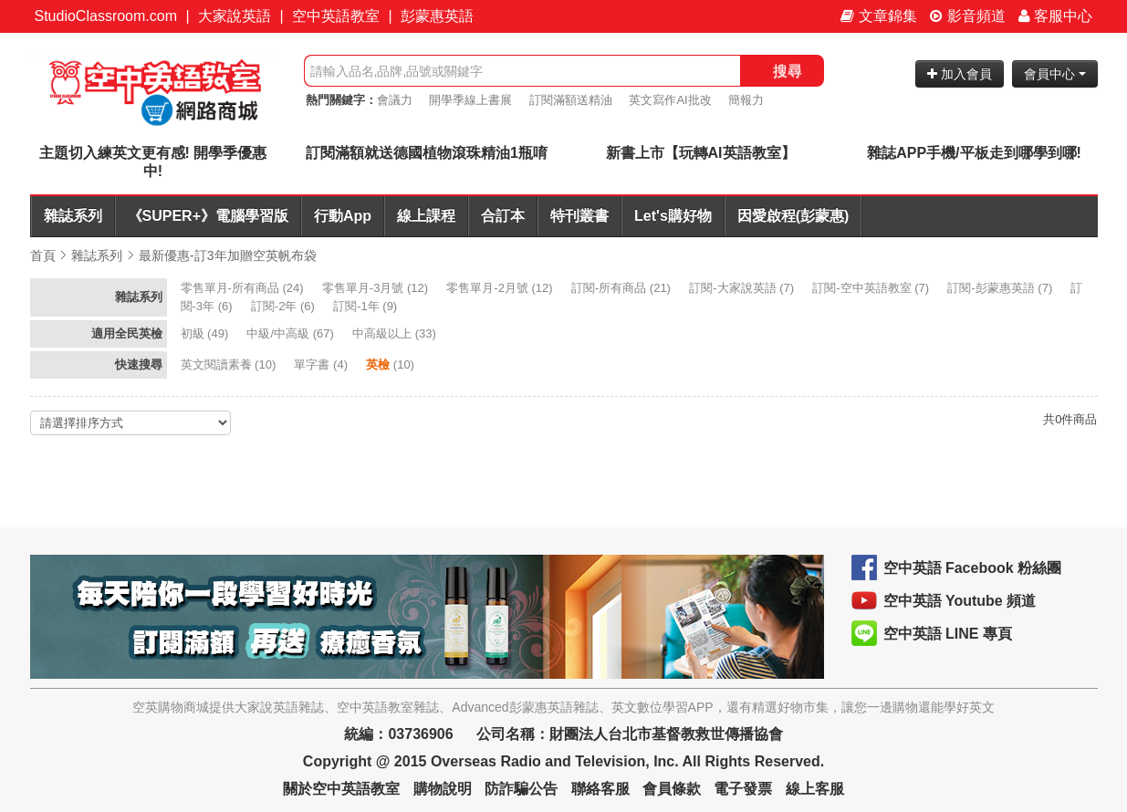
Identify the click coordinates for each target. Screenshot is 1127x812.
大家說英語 (234, 16)
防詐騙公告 (521, 788)
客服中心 (1055, 16)
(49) (206, 333)
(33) (395, 333)
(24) (244, 288)
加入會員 (959, 74)
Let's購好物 (673, 216)
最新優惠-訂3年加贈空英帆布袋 (227, 255)
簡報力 (746, 100)
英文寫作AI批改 (670, 100)
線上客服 (815, 788)
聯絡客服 (600, 788)
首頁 (43, 255)
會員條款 (671, 788)
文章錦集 (878, 16)
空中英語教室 (336, 16)
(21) (622, 288)
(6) (284, 306)
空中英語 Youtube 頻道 (960, 601)
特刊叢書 (579, 216)
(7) (743, 288)
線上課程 (426, 216)
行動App (342, 216)
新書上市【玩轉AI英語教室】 (701, 153)
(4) (322, 364)
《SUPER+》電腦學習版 (208, 216)
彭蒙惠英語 (437, 16)
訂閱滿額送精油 (570, 100)
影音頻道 (967, 16)
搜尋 (787, 70)
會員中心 (1055, 74)
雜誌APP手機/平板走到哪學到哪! (974, 153)
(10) (230, 364)
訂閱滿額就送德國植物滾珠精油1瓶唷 (427, 153)
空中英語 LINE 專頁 (947, 633)
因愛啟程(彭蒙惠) (793, 216)
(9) (367, 306)
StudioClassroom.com (106, 16)
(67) (291, 333)
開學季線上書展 (470, 100)
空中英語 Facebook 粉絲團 (972, 568)
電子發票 (743, 788)
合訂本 (503, 216)
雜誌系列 (73, 216)
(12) (377, 288)
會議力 (394, 100)
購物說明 (442, 788)
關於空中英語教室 (341, 788)
